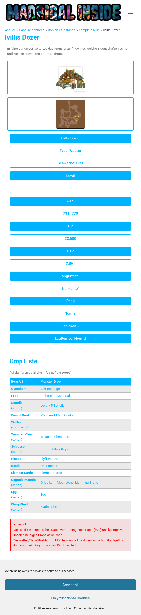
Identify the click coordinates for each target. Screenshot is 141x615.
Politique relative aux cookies (52, 608)
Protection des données (89, 608)
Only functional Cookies (70, 598)
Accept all (71, 585)
